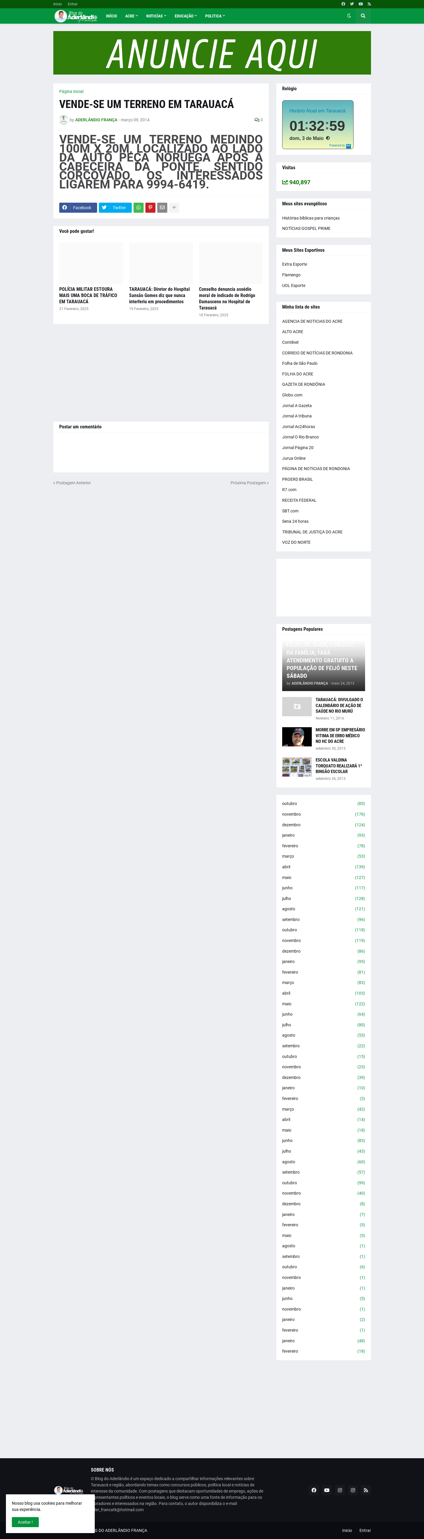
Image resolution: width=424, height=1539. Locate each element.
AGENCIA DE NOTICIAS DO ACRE (312, 321)
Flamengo (291, 274)
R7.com (289, 489)
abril (323, 867)
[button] (349, 16)
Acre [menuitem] (129, 16)
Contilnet (290, 342)
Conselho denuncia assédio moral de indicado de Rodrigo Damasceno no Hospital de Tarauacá (227, 298)
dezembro (323, 825)
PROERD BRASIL (297, 479)
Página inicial (71, 91)
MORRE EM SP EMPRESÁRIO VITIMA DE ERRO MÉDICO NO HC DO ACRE (340, 735)
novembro (323, 814)
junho (323, 888)
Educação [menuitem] (184, 16)
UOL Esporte (293, 285)
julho (323, 899)
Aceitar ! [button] (25, 1522)
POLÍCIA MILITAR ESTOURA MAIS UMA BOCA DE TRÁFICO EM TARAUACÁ (88, 295)
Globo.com (292, 395)
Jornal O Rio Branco (300, 437)
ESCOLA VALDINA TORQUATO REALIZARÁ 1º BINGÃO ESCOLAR (339, 765)
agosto (323, 909)
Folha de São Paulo (299, 363)
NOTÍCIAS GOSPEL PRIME (306, 228)
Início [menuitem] (111, 16)
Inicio (57, 4)
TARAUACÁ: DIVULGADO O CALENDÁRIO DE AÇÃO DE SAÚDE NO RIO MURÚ (339, 705)
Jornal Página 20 (298, 447)
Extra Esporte (294, 264)
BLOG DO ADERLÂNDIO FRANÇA (117, 1530)
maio (323, 878)
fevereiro (323, 846)
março (323, 856)
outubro (323, 804)
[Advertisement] (161, 372)
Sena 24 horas (295, 521)
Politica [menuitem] (213, 16)
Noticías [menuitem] (154, 16)
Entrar (73, 4)
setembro (323, 920)
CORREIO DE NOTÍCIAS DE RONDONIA (317, 353)
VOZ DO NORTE (296, 542)
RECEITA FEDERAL (299, 500)
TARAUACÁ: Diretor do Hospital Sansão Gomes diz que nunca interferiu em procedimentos (159, 295)
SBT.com (290, 511)
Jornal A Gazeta (297, 405)
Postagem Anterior (73, 482)
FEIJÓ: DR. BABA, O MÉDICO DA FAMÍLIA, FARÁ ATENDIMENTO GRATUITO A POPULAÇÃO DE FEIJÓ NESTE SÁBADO (322, 660)
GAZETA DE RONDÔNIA (303, 384)
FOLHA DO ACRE (297, 374)
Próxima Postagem (248, 482)
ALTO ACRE (292, 331)
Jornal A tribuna (297, 416)
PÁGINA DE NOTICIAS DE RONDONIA (316, 468)
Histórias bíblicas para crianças (311, 218)
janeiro (323, 835)
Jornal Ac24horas (298, 426)
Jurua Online (294, 458)
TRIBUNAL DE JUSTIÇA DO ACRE (312, 532)
